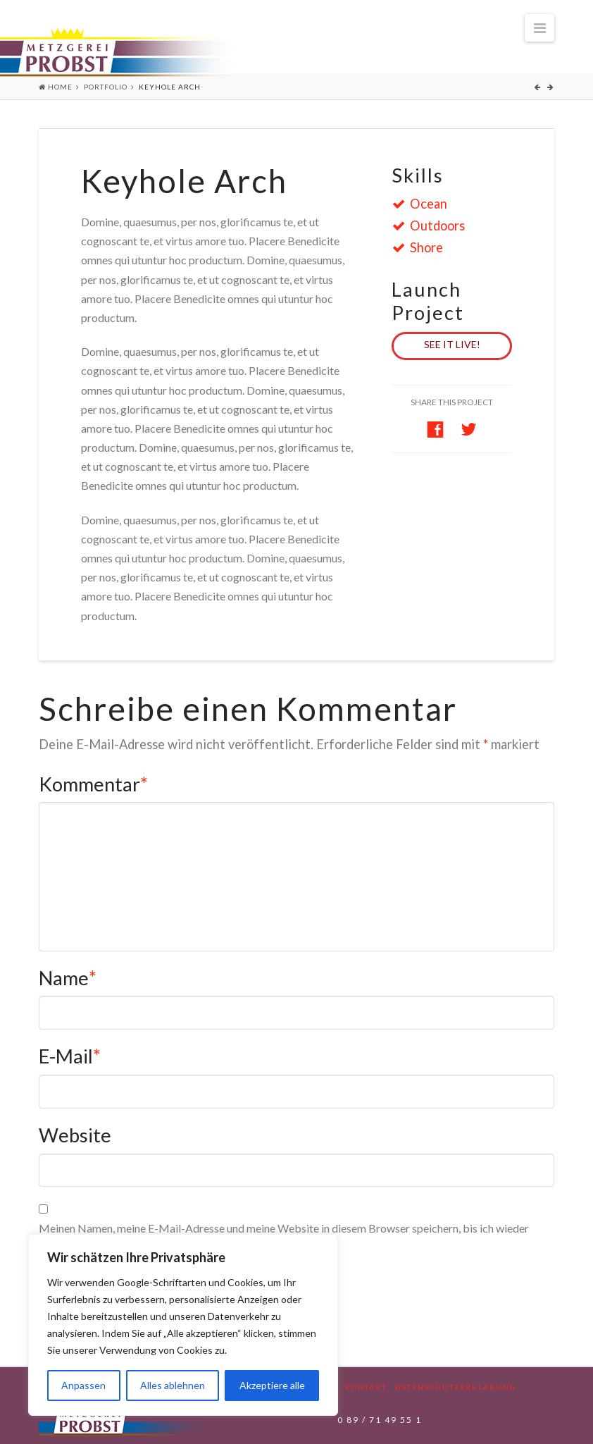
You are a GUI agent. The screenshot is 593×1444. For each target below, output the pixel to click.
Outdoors (432, 225)
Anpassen (83, 1385)
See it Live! (452, 344)
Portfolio (105, 86)
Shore (421, 247)
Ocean (423, 203)
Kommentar (93, 784)
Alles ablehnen (172, 1385)
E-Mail (70, 1056)
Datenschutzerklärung (455, 1387)
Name (67, 977)
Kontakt (366, 1387)
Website (75, 1135)
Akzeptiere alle (272, 1385)
